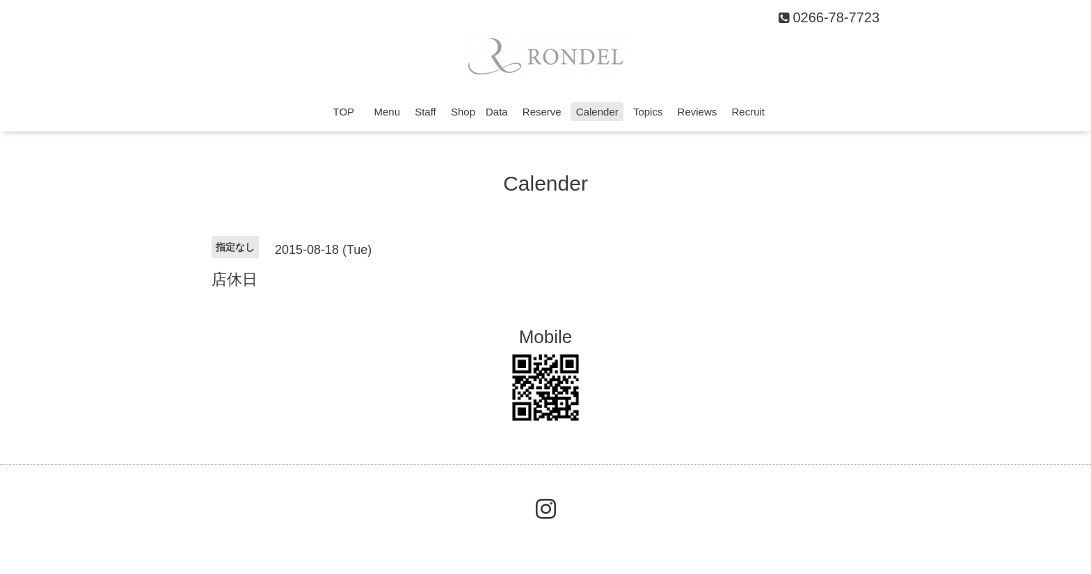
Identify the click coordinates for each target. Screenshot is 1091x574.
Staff (425, 112)
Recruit (748, 112)
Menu (387, 112)
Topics (648, 112)
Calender (597, 112)
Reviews (697, 112)
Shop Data (479, 112)
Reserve (542, 112)
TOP (349, 112)
